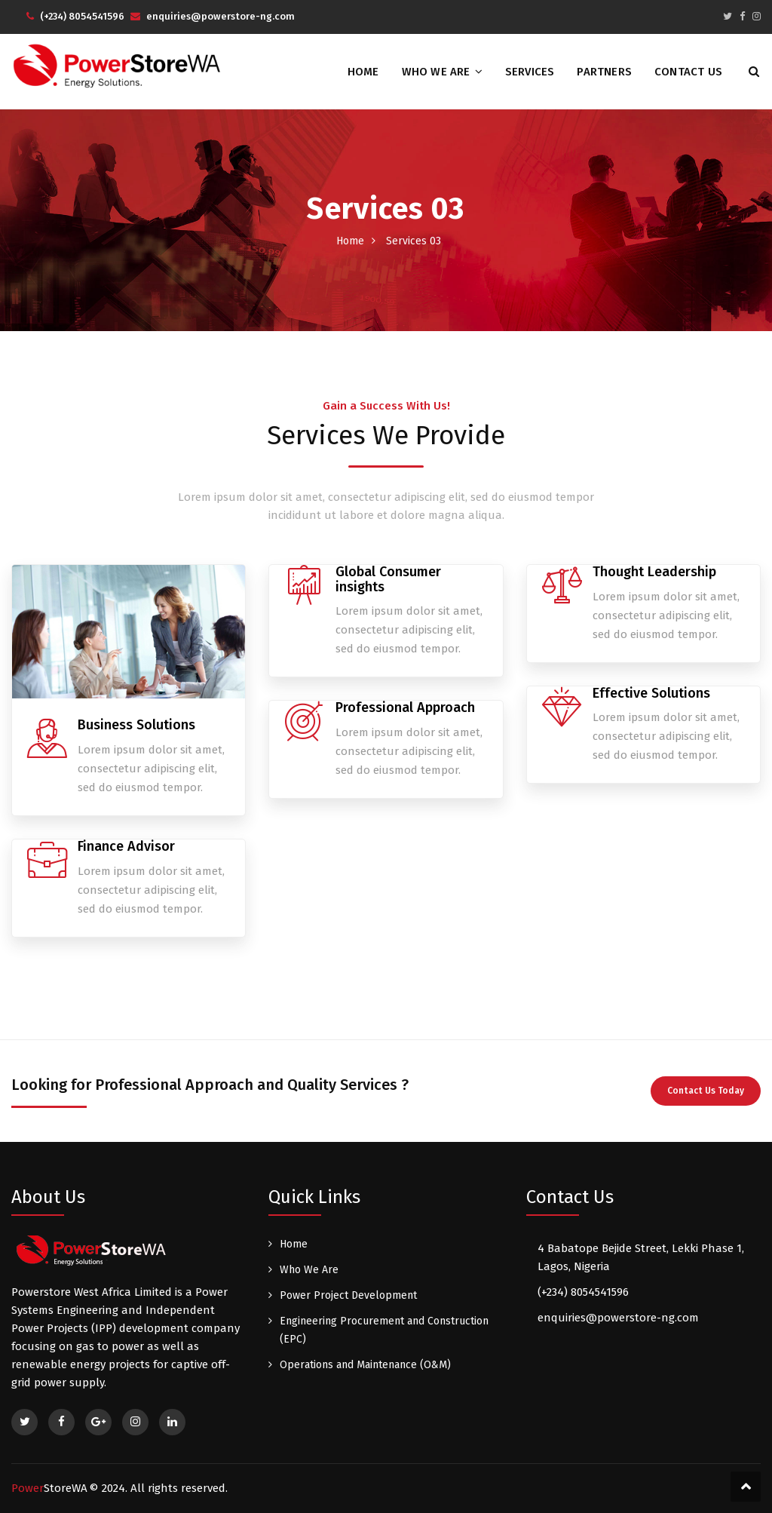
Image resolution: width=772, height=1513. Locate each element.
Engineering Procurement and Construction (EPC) (384, 1330)
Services (530, 71)
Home (363, 71)
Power (49, 1488)
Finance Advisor (126, 846)
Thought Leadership (654, 571)
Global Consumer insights (388, 579)
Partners (604, 71)
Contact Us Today (705, 1090)
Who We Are (436, 71)
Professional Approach (405, 707)
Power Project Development (348, 1295)
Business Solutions (136, 725)
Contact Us (688, 71)
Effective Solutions (651, 693)
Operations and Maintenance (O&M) (365, 1364)
